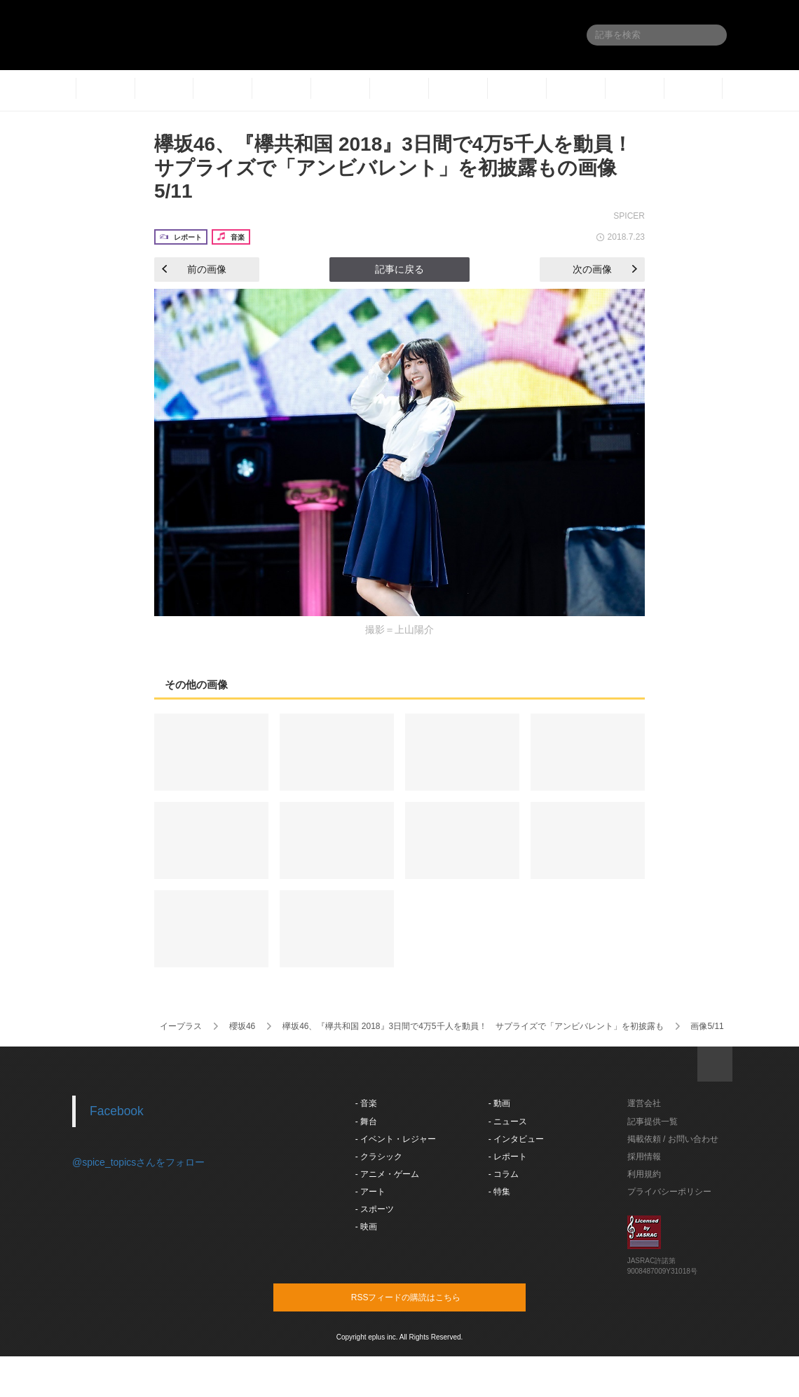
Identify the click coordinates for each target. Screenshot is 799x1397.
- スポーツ (374, 1209)
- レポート (508, 1156)
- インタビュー (516, 1139)
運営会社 (644, 1103)
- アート (370, 1192)
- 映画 (366, 1227)
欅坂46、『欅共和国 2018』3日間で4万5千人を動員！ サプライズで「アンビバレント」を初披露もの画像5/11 (403, 167)
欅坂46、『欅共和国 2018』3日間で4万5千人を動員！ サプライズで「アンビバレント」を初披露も (472, 1026)
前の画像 (194, 269)
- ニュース (508, 1121)
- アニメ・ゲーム (387, 1174)
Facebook (117, 1111)
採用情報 (644, 1156)
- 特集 (499, 1192)
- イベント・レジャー (395, 1139)
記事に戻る (399, 269)
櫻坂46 (242, 1026)
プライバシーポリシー (669, 1192)
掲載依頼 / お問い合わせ (672, 1139)
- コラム (504, 1174)
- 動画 (499, 1103)
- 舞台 (366, 1121)
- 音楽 (366, 1103)
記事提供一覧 (652, 1121)
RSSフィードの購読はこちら (426, 1296)
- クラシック (378, 1156)
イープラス (181, 1026)
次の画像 (605, 269)
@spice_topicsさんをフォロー (138, 1162)
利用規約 (644, 1174)
